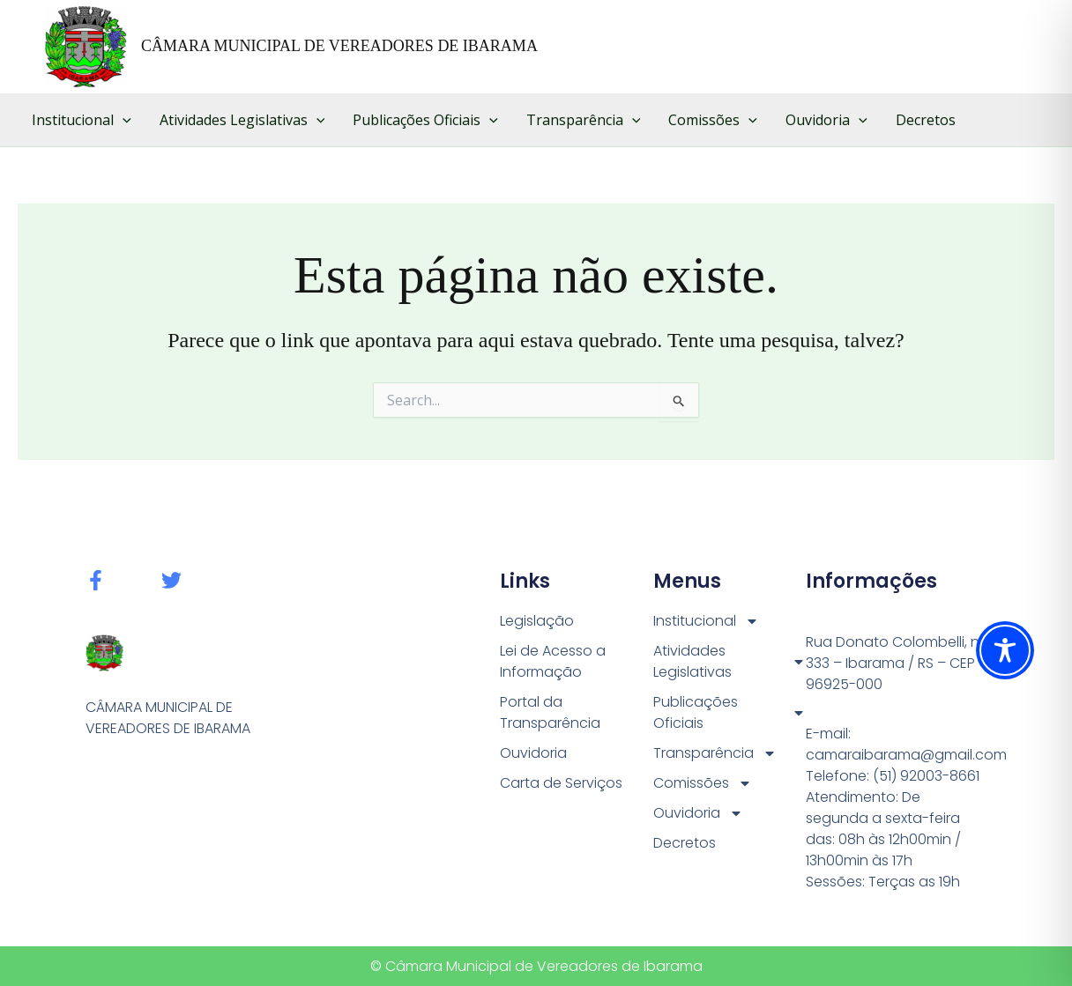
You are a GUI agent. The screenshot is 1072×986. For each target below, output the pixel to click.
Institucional (81, 119)
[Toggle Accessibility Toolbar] (1005, 650)
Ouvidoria (826, 119)
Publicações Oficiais (425, 119)
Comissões (712, 119)
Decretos (926, 120)
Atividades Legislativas (242, 119)
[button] (122, 119)
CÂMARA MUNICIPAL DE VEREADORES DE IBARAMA (339, 46)
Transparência (583, 119)
